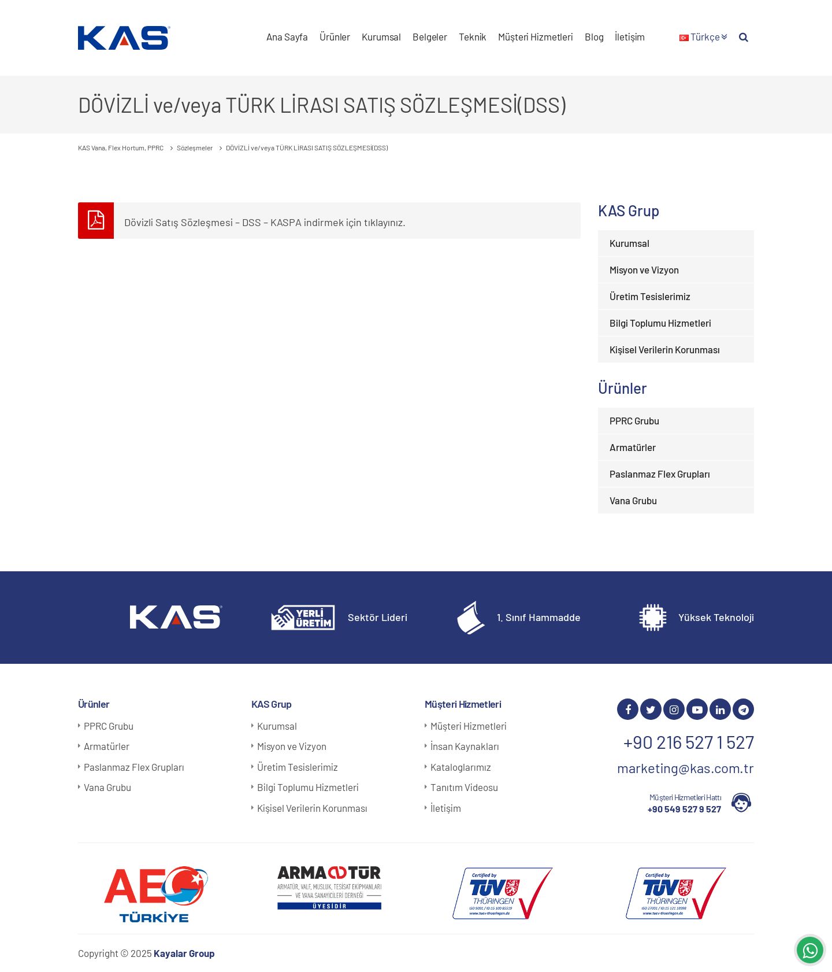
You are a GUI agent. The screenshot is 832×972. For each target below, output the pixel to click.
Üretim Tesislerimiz (650, 296)
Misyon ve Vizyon (644, 269)
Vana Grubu (633, 500)
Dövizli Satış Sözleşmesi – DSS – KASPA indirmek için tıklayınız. (265, 222)
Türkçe (703, 36)
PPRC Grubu (634, 420)
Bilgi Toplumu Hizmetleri (660, 322)
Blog (594, 36)
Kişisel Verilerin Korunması (665, 349)
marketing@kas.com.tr (685, 767)
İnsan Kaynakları (464, 746)
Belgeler (430, 36)
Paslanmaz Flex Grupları (660, 473)
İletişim (630, 36)
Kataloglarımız (460, 767)
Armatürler (633, 447)
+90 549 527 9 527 (684, 808)
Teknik (472, 36)
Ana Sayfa (287, 36)
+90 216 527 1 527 (688, 741)
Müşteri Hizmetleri (535, 36)
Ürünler (335, 36)
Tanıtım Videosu (464, 787)
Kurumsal (381, 36)
